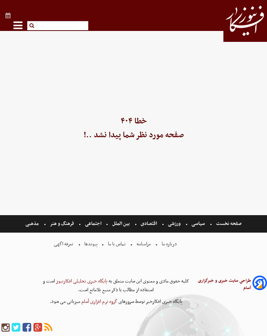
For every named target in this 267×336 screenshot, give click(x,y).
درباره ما (169, 244)
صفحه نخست (228, 224)
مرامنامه (143, 244)
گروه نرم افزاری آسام (98, 301)
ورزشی (174, 224)
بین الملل (121, 224)
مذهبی (32, 224)
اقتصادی (148, 224)
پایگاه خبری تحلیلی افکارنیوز (81, 281)
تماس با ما (117, 244)
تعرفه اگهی (64, 244)
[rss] (48, 327)
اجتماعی (93, 224)
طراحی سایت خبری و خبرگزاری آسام (224, 284)
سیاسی (198, 224)
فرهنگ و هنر (62, 224)
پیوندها (90, 244)
